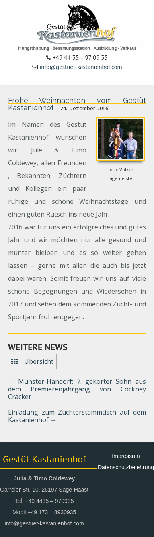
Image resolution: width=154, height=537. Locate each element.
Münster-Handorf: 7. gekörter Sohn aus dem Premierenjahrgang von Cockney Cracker (77, 389)
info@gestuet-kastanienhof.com (80, 67)
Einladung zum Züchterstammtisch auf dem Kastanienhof (77, 416)
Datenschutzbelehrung (126, 467)
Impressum (126, 456)
